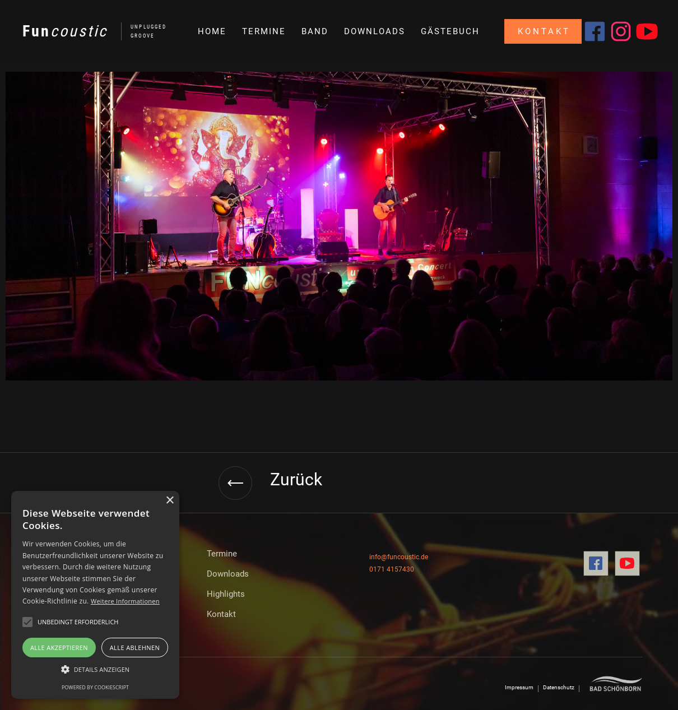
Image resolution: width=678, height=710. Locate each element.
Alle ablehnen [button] (135, 647)
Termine (222, 554)
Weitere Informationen (125, 601)
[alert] (95, 595)
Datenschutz (558, 687)
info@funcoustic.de (398, 557)
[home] (89, 31)
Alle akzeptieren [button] (59, 647)
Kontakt (544, 31)
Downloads (228, 574)
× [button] (169, 500)
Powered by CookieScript (95, 687)
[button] (313, 31)
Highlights (226, 594)
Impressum (519, 687)
